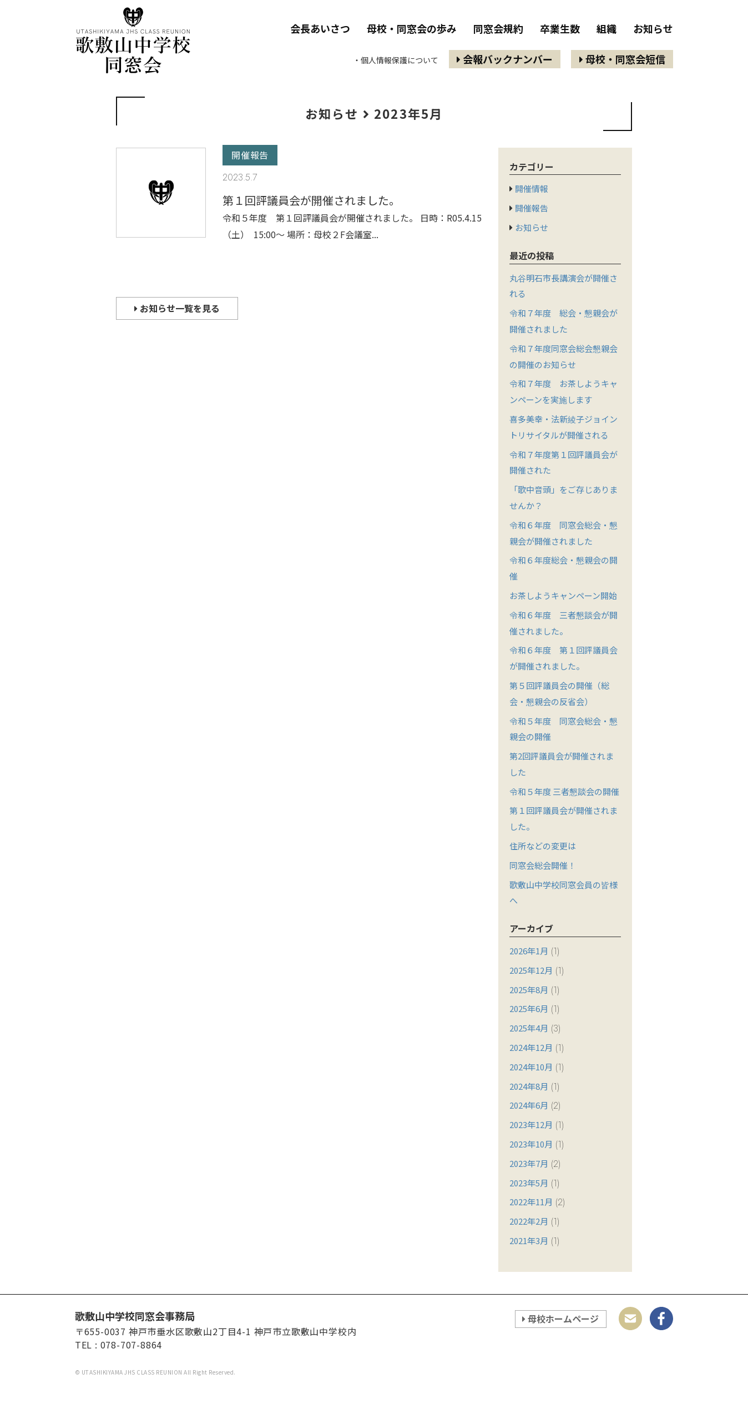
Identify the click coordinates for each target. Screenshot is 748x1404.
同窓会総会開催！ (542, 865)
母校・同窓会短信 (622, 59)
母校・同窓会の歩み (412, 28)
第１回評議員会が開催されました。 (311, 200)
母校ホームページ (560, 1318)
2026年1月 (528, 951)
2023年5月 (528, 1183)
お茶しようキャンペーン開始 (563, 595)
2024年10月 (531, 1067)
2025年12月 (531, 970)
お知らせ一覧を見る (177, 308)
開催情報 (531, 188)
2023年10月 (531, 1144)
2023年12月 (531, 1124)
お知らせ (653, 28)
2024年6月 (528, 1105)
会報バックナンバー (505, 59)
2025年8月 (528, 989)
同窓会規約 (498, 28)
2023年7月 (528, 1163)
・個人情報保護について (395, 60)
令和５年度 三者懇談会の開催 (564, 791)
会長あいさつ (320, 28)
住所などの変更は (542, 846)
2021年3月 (528, 1240)
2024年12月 (531, 1047)
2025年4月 (528, 1028)
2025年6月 (528, 1008)
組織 (606, 28)
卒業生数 (560, 28)
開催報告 (250, 155)
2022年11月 (531, 1201)
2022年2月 (528, 1221)
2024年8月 (528, 1086)
